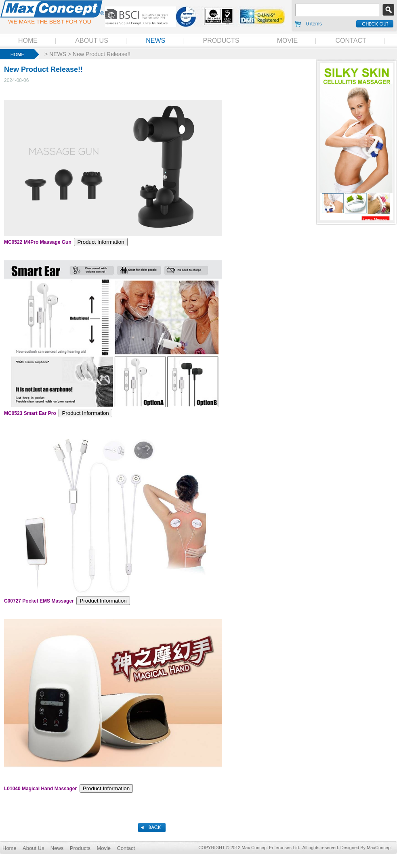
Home (9, 848)
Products (80, 848)
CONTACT (351, 40)
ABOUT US (91, 40)
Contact (126, 848)
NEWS (155, 40)
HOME (28, 40)
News (57, 848)
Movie (104, 848)
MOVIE (287, 40)
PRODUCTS (221, 40)
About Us (33, 848)
